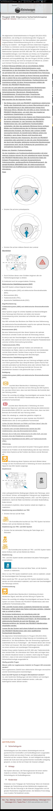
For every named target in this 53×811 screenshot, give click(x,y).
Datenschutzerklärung (30, 800)
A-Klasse (28, 2)
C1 (20, 2)
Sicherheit (13, 19)
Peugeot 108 (5, 19)
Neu (3, 800)
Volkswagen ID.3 (44, 800)
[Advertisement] (26, 27)
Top (7, 800)
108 (43, 2)
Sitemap (12, 800)
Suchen (19, 800)
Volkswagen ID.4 (10, 802)
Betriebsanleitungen (9, 2)
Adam (36, 2)
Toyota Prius (21, 802)
